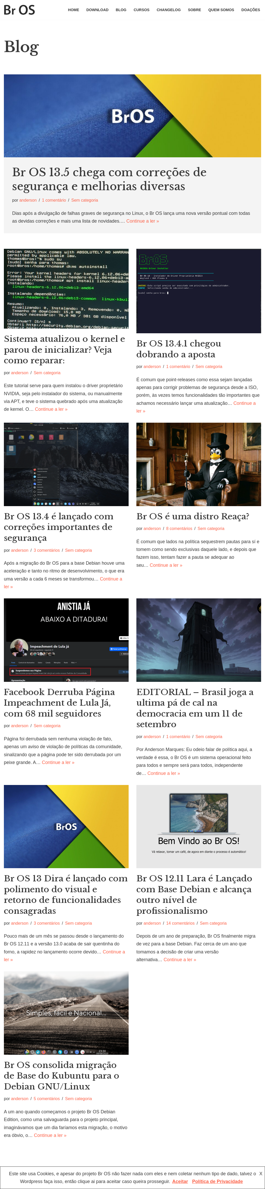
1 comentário (54, 200)
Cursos (141, 10)
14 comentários (180, 924)
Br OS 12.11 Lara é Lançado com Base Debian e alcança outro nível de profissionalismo (194, 896)
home (72, 10)
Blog (120, 10)
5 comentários (47, 1100)
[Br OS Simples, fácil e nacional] (19, 10)
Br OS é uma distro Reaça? (192, 517)
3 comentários (47, 550)
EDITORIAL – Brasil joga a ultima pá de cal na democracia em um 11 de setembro (195, 709)
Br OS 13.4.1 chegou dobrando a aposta (178, 349)
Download (96, 10)
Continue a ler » (143, 221)
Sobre (194, 10)
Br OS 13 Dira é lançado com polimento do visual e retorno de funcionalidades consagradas (66, 896)
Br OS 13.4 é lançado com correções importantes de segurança (58, 528)
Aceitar (180, 1181)
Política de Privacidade (217, 1181)
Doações (250, 10)
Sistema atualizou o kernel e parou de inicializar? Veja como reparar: (64, 350)
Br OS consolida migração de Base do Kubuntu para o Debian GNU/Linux (61, 1077)
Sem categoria (85, 200)
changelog (168, 10)
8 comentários (179, 529)
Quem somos (221, 10)
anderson (28, 200)
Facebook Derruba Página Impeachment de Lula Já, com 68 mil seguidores (59, 704)
